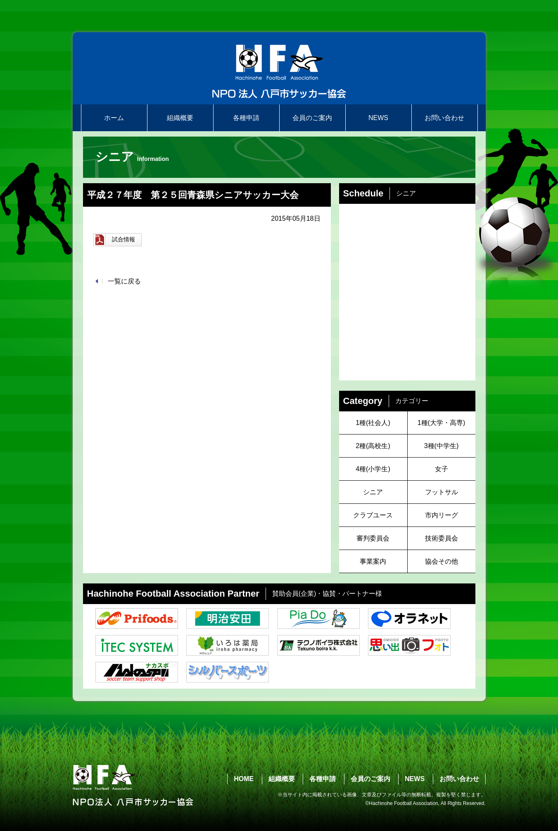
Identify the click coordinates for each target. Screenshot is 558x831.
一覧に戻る (124, 281)
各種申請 (246, 117)
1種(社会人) (373, 422)
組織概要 (180, 117)
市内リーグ (441, 515)
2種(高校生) (373, 445)
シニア (373, 492)
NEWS (378, 117)
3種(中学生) (441, 445)
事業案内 (373, 561)
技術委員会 (441, 538)
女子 (441, 468)
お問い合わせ (444, 117)
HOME (244, 778)
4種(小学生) (373, 468)
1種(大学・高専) (441, 422)
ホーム (114, 117)
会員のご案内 (312, 117)
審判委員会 (372, 538)
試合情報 (114, 240)
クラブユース (373, 515)
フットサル (441, 492)
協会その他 (441, 561)
